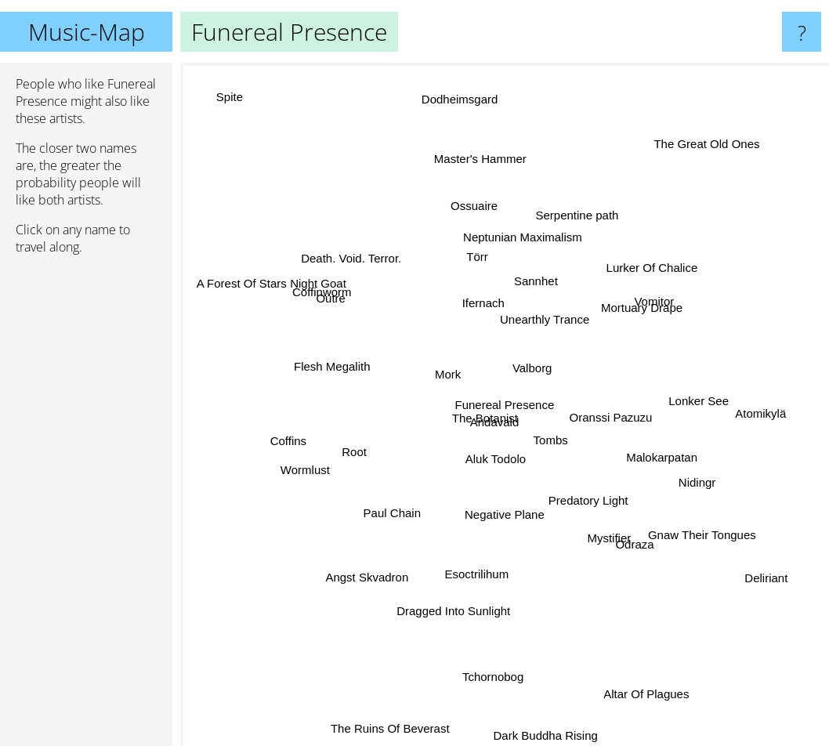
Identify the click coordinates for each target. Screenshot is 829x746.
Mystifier (609, 544)
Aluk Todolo (486, 481)
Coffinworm (325, 292)
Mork (440, 368)
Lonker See (685, 404)
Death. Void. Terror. (357, 242)
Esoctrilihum (479, 561)
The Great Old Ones (690, 163)
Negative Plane (498, 523)
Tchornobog (495, 679)
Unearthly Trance (550, 292)
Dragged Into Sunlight (455, 597)
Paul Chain (387, 512)
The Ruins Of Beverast (392, 728)
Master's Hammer (478, 163)
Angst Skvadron (373, 570)
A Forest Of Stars (262, 290)
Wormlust (307, 469)
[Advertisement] (86, 507)
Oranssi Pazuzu (640, 423)
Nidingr (674, 469)
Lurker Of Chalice (671, 258)
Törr (474, 261)
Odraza (622, 524)
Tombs (560, 455)
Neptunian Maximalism (518, 244)
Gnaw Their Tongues (699, 526)
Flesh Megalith (328, 367)
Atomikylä (758, 404)
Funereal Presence (505, 404)
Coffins (302, 440)
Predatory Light (578, 490)
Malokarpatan (664, 458)
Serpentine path (578, 226)
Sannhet (519, 281)
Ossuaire (481, 227)
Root (352, 451)
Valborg (541, 367)
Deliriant (749, 565)
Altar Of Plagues (639, 687)
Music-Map (86, 32)
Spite (236, 107)
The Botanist (470, 425)
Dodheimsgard (462, 129)
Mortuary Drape (638, 309)
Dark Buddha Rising (539, 714)
